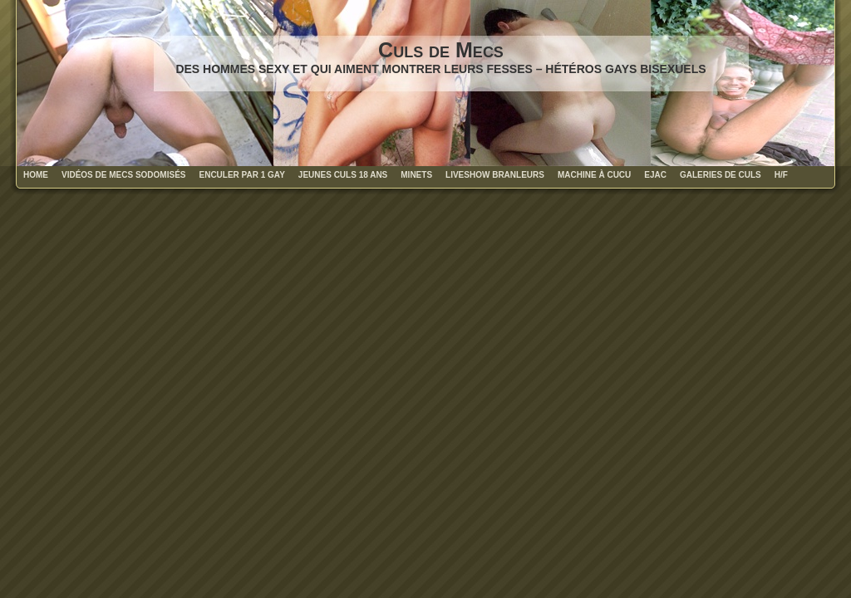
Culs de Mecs (441, 49)
